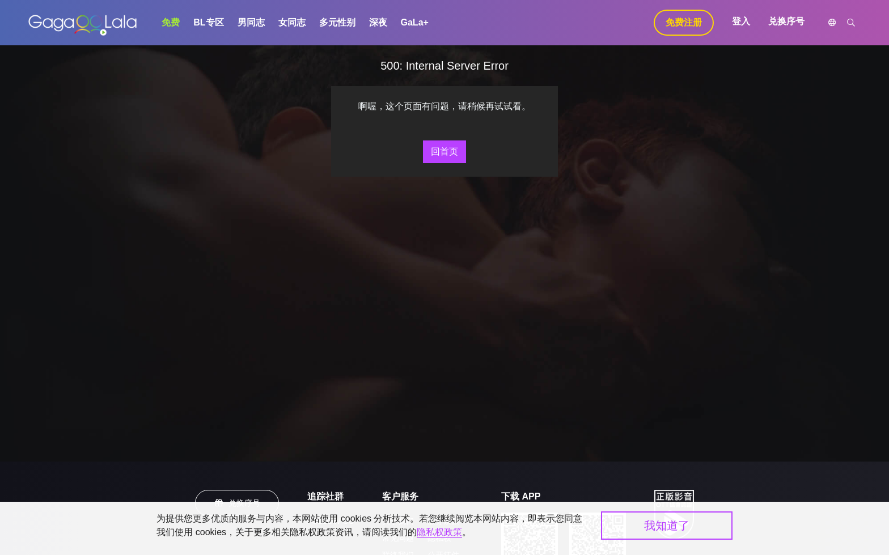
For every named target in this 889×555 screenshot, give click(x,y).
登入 (741, 21)
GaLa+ (415, 22)
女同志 (292, 22)
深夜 (378, 22)
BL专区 (208, 22)
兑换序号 (786, 21)
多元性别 (337, 22)
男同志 (251, 22)
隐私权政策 (439, 532)
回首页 (444, 151)
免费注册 (684, 22)
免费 (171, 22)
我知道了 (666, 525)
